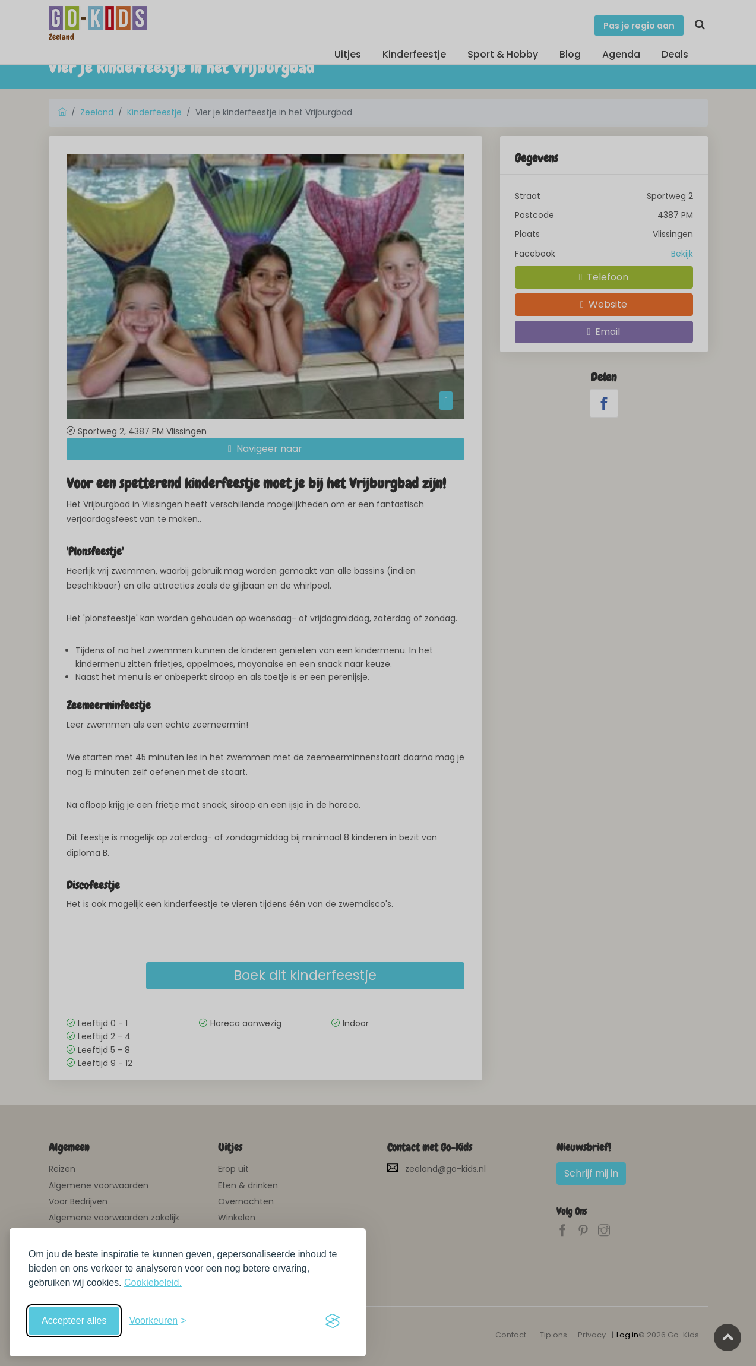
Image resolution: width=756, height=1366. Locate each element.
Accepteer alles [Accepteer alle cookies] (74, 1321)
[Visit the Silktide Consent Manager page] (332, 1321)
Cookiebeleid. (153, 1283)
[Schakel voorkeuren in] (157, 1320)
